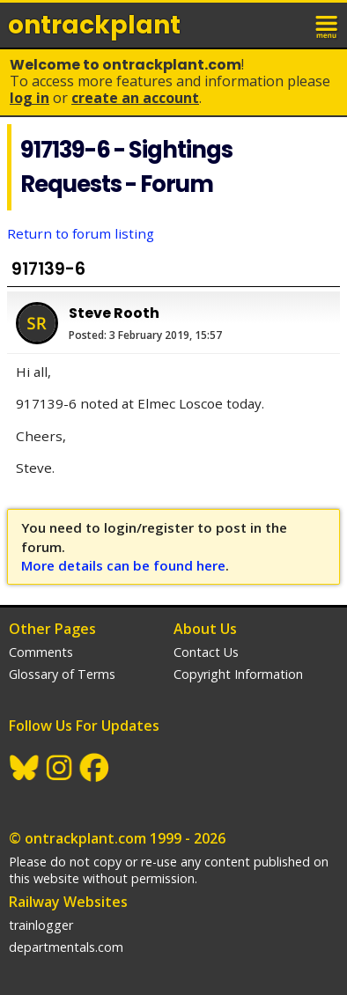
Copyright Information (238, 674)
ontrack (94, 25)
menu (327, 24)
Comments (41, 652)
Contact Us (206, 652)
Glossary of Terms (62, 674)
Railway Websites (68, 901)
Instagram (60, 768)
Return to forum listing (80, 233)
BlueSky (25, 768)
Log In (29, 97)
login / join (288, 24)
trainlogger (41, 925)
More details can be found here (123, 565)
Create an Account (135, 97)
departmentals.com (66, 947)
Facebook (95, 768)
